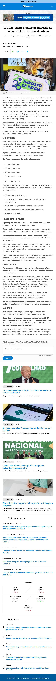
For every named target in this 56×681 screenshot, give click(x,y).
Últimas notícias (17, 518)
